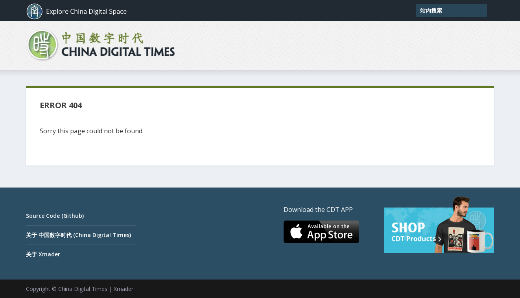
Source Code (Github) (55, 215)
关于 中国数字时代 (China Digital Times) (78, 235)
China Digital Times (82, 288)
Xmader (123, 288)
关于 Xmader (43, 254)
